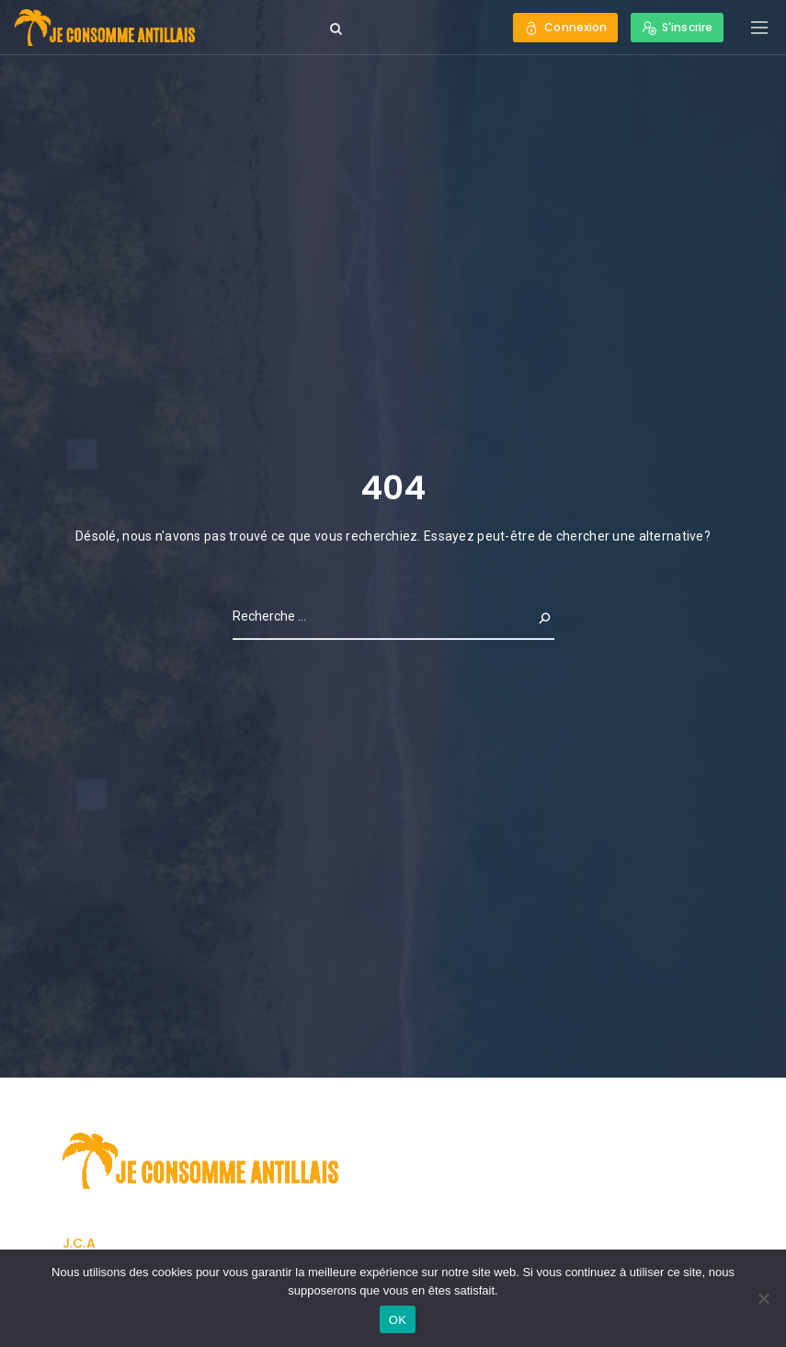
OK (397, 1320)
